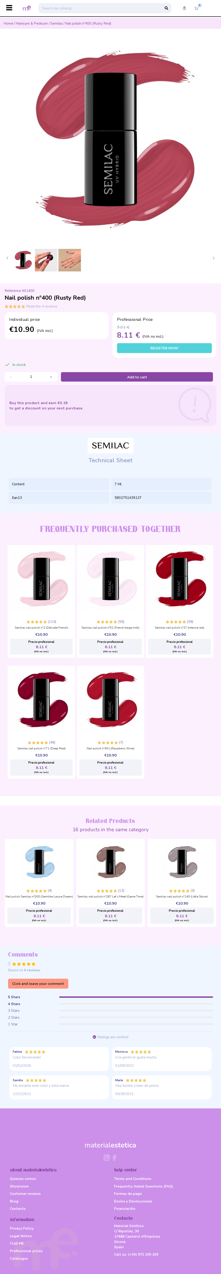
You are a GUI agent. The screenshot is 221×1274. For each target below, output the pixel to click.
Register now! (164, 348)
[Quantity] (31, 377)
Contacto (18, 1208)
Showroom (19, 1186)
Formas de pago (128, 1193)
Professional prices (26, 1250)
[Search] (105, 8)
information (22, 1220)
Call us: (136, 1254)
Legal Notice (21, 1236)
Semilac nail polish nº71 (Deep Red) (41, 749)
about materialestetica (33, 1170)
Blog (14, 1201)
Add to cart (137, 377)
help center (125, 1170)
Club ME (17, 1243)
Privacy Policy (22, 1228)
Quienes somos (23, 1178)
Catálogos (19, 1258)
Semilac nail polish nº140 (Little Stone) (182, 897)
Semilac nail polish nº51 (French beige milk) (110, 628)
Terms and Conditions (132, 1178)
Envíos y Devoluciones (133, 1201)
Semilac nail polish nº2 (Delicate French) (41, 628)
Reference (13, 290)
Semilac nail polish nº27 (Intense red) (179, 628)
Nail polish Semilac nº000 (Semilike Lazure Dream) (39, 897)
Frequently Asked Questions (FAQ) (143, 1186)
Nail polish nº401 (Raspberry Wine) (110, 749)
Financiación (124, 1208)
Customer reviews (25, 1193)
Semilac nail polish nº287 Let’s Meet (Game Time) (110, 897)
